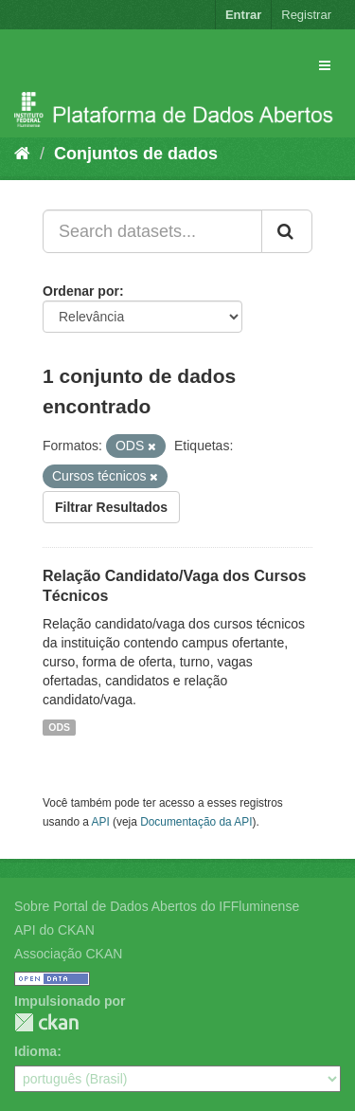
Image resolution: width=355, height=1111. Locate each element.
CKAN (46, 1022)
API (101, 822)
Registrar (306, 15)
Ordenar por (81, 291)
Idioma (35, 1051)
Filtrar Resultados (111, 507)
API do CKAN (54, 930)
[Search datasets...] (152, 231)
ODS (59, 727)
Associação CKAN (68, 953)
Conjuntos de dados (136, 153)
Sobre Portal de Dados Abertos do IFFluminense (156, 906)
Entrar (243, 15)
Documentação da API (196, 822)
